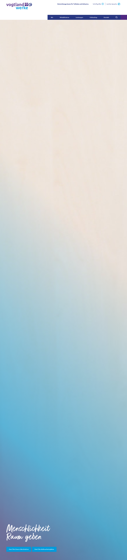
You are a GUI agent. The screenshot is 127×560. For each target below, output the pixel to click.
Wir (52, 17)
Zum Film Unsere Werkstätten (19, 549)
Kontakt (106, 17)
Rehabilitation (64, 17)
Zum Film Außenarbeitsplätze (44, 549)
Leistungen (79, 17)
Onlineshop (93, 17)
